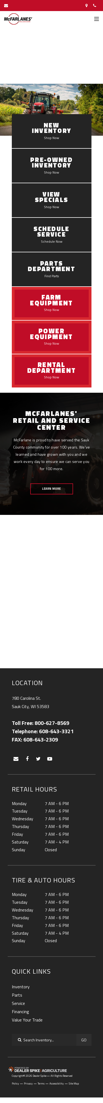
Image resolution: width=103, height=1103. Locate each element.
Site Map (74, 1083)
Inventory (21, 986)
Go (84, 1040)
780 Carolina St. (30, 703)
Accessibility (56, 1083)
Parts (17, 995)
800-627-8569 (52, 723)
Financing (20, 1011)
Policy (15, 1083)
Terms (41, 1083)
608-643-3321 (56, 731)
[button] (8, 57)
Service (18, 1003)
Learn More (51, 488)
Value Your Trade (27, 1019)
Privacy (28, 1083)
